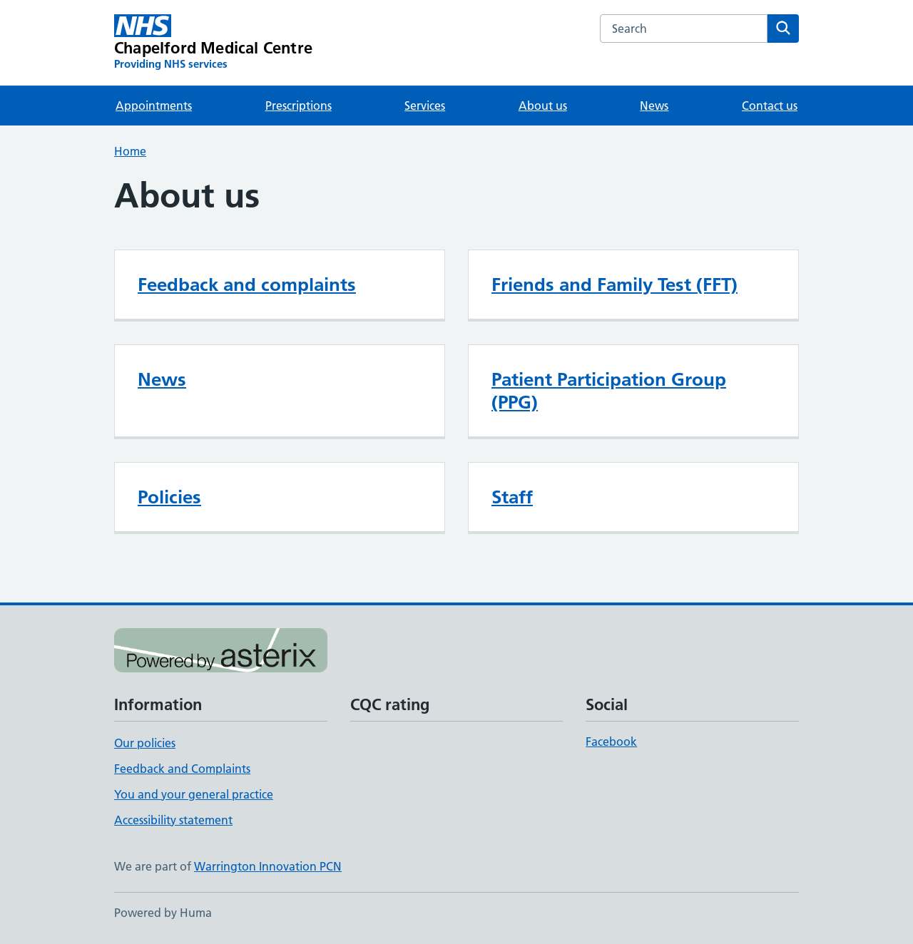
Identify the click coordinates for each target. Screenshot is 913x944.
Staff (512, 497)
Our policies (144, 743)
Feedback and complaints (247, 284)
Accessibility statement (173, 820)
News (654, 105)
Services (424, 105)
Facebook (611, 741)
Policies (169, 497)
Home (130, 151)
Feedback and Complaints (182, 768)
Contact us (769, 105)
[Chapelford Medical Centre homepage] (213, 42)
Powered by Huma (163, 912)
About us (543, 105)
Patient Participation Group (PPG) (608, 391)
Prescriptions (298, 105)
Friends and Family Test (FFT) (614, 284)
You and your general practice (193, 794)
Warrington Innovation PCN (268, 866)
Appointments (154, 105)
